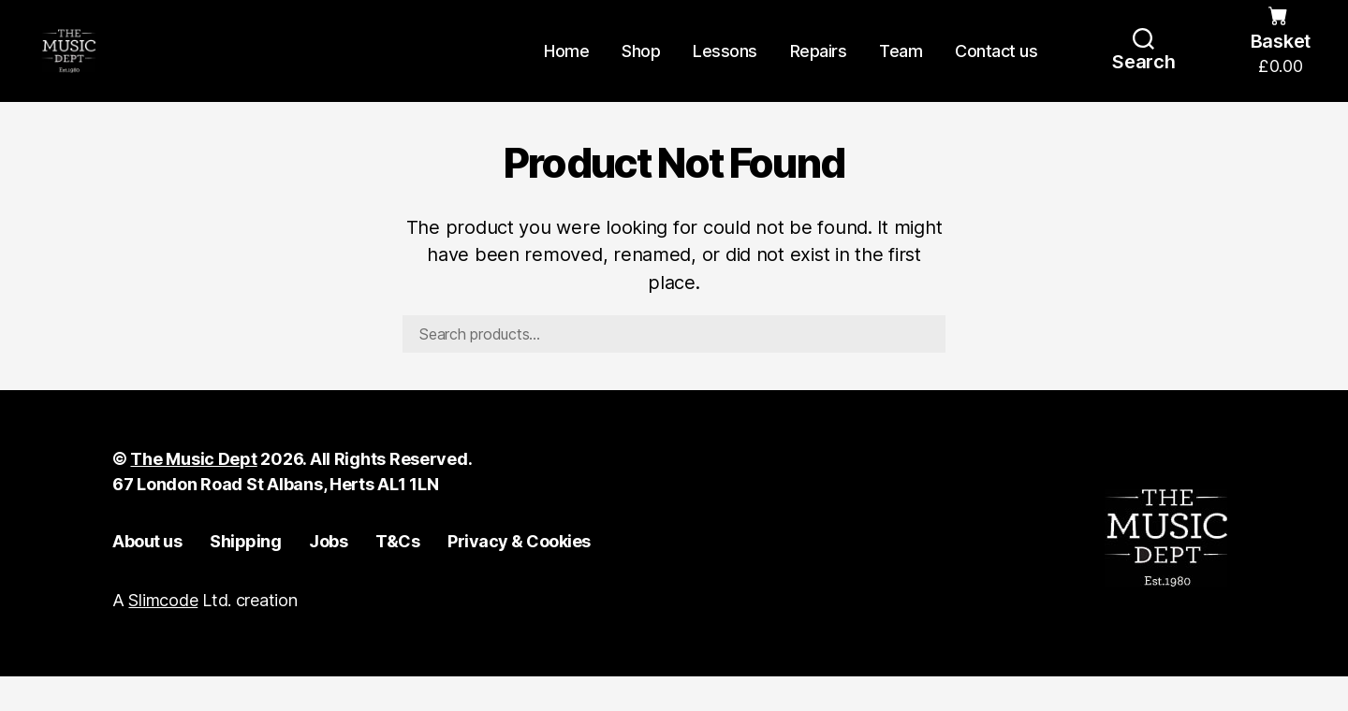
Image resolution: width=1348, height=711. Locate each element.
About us (147, 577)
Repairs (818, 68)
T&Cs (397, 577)
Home (566, 68)
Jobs (328, 577)
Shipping (245, 577)
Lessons (725, 68)
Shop (641, 68)
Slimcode (163, 635)
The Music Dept (193, 494)
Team (900, 68)
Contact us (996, 68)
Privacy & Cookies (519, 577)
